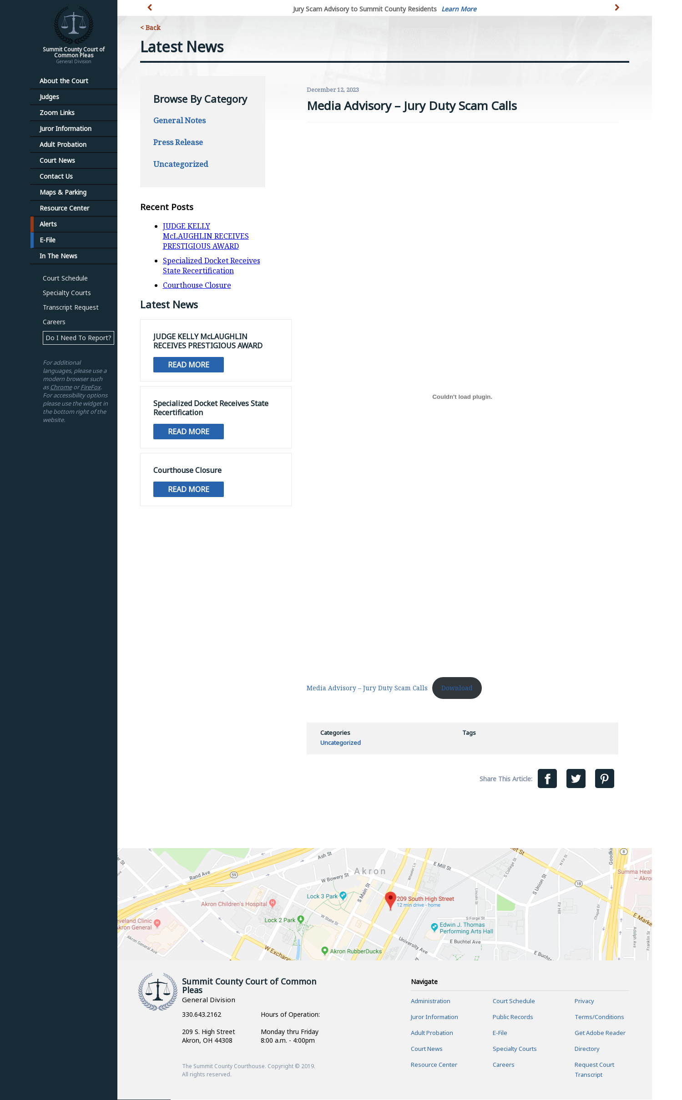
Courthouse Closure (197, 285)
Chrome (61, 387)
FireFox (91, 387)
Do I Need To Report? (78, 337)
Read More (188, 365)
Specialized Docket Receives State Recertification (211, 266)
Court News (57, 160)
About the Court (64, 80)
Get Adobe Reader (600, 1033)
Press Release (178, 142)
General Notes (179, 120)
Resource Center (64, 208)
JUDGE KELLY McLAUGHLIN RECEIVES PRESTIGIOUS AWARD (206, 236)
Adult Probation (63, 144)
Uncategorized (180, 164)
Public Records (513, 1017)
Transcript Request (71, 307)
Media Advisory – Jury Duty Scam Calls (367, 687)
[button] (618, 13)
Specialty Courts (67, 292)
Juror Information (65, 128)
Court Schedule (65, 278)
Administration (430, 1001)
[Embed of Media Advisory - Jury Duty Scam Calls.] (462, 396)
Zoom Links (57, 112)
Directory (587, 1049)
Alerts (48, 224)
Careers (54, 321)
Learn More (458, 9)
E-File (48, 240)
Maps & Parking (63, 192)
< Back (150, 27)
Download (457, 687)
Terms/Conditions (599, 1017)
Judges (49, 96)
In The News (58, 255)
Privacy (584, 1001)
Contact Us (56, 176)
